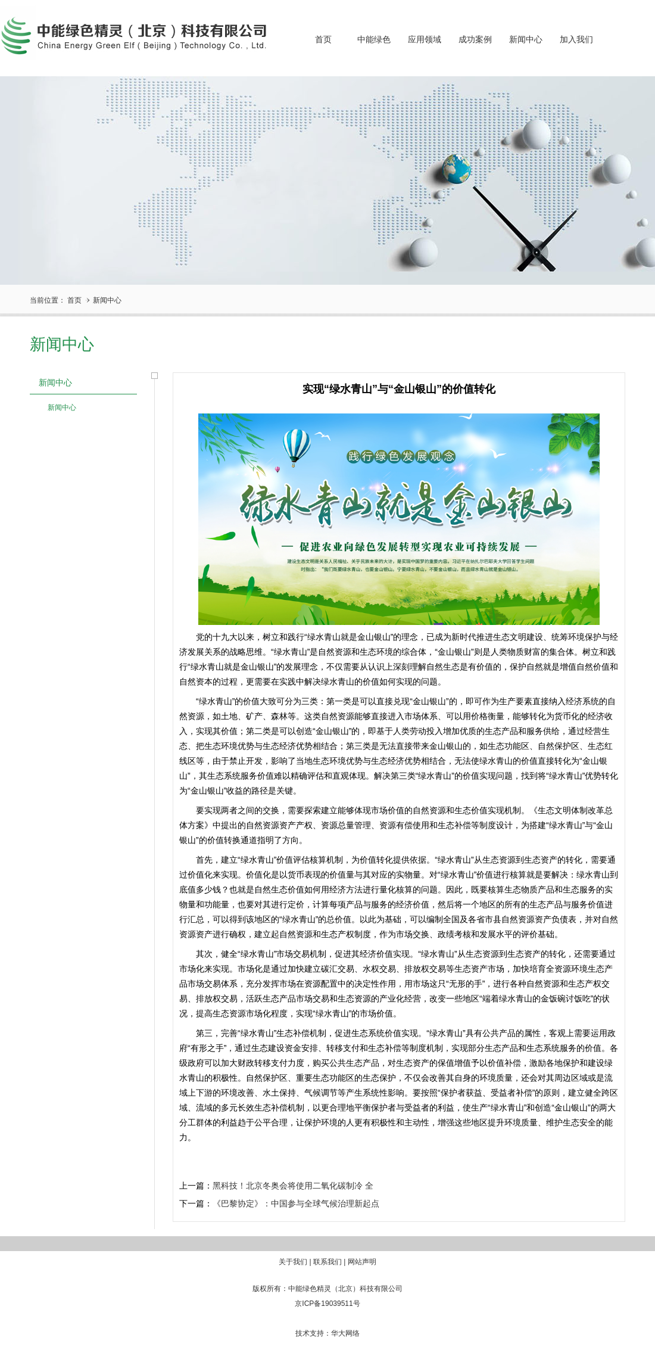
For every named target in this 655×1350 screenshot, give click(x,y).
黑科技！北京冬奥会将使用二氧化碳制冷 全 (293, 1185)
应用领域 (424, 39)
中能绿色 (374, 39)
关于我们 (293, 1262)
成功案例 (475, 39)
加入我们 (576, 39)
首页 (323, 39)
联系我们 (327, 1262)
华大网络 (345, 1333)
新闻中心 (525, 39)
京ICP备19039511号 (327, 1303)
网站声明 (362, 1262)
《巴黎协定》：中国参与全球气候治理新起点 (296, 1203)
